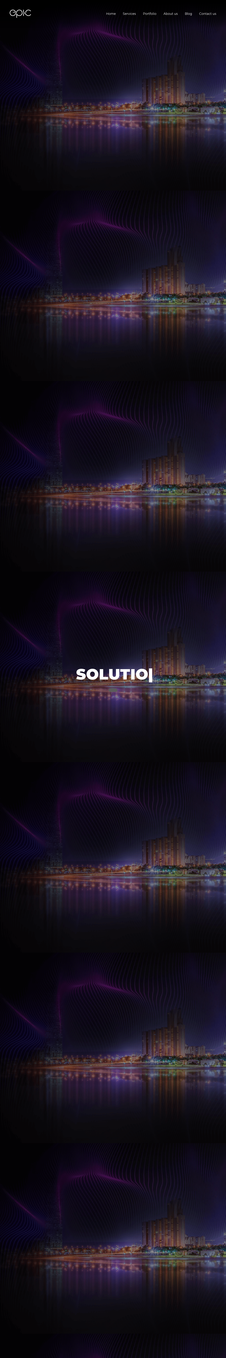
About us (170, 14)
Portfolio (149, 14)
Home (111, 14)
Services (129, 14)
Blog (188, 14)
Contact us (207, 14)
